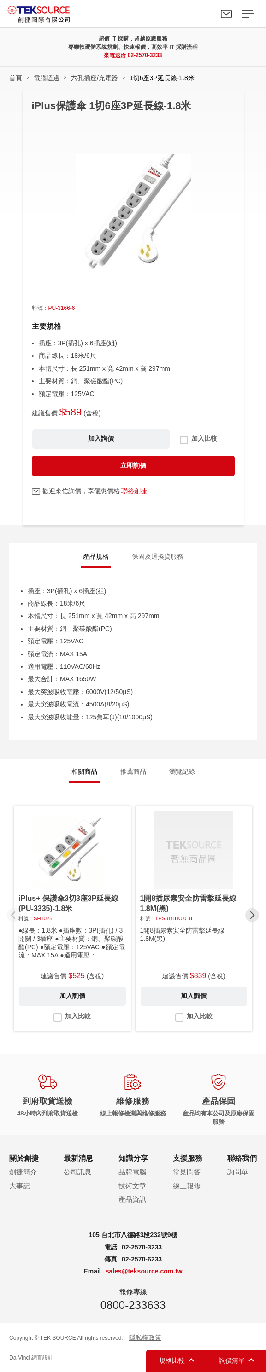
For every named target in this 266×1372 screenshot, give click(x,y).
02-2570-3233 (145, 55)
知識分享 (133, 1158)
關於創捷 (24, 1158)
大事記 (19, 1186)
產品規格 (96, 556)
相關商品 (84, 771)
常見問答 (187, 1172)
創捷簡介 (23, 1172)
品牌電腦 (132, 1172)
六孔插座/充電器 (94, 78)
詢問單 (237, 1172)
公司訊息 (77, 1172)
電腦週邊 (46, 78)
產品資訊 (132, 1199)
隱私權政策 (145, 1337)
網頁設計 (42, 1357)
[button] (252, 915)
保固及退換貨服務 (157, 556)
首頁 (15, 78)
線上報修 (187, 1186)
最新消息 (78, 1158)
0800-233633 (133, 1305)
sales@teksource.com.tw (144, 1271)
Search (205, 14)
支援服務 (187, 1158)
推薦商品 (133, 771)
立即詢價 (133, 465)
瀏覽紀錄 (182, 771)
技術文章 (132, 1186)
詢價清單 (232, 1360)
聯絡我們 (226, 14)
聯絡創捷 (134, 491)
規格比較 (172, 1360)
